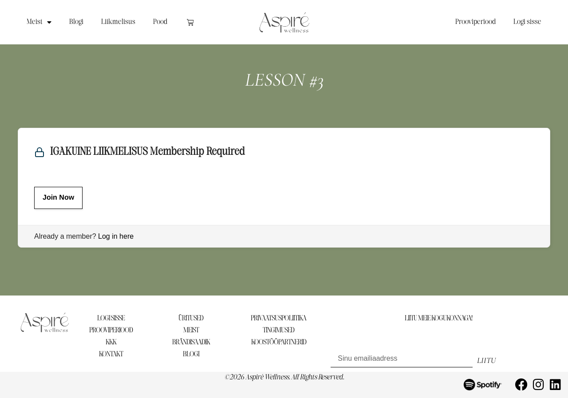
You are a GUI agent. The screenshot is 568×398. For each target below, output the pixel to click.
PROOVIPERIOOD (111, 330)
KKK (111, 342)
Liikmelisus (118, 22)
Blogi (76, 22)
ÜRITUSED (190, 318)
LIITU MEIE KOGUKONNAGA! (438, 318)
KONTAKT (111, 354)
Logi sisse (527, 22)
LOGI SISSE (111, 318)
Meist (39, 22)
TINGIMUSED (278, 330)
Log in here (116, 236)
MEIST (191, 330)
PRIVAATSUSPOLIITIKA (278, 318)
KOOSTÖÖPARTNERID (278, 342)
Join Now (58, 197)
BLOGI (191, 354)
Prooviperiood (475, 22)
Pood (160, 22)
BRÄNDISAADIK (191, 342)
